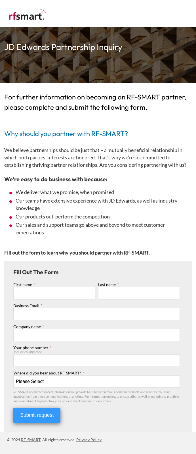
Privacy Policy (89, 439)
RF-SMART (31, 439)
